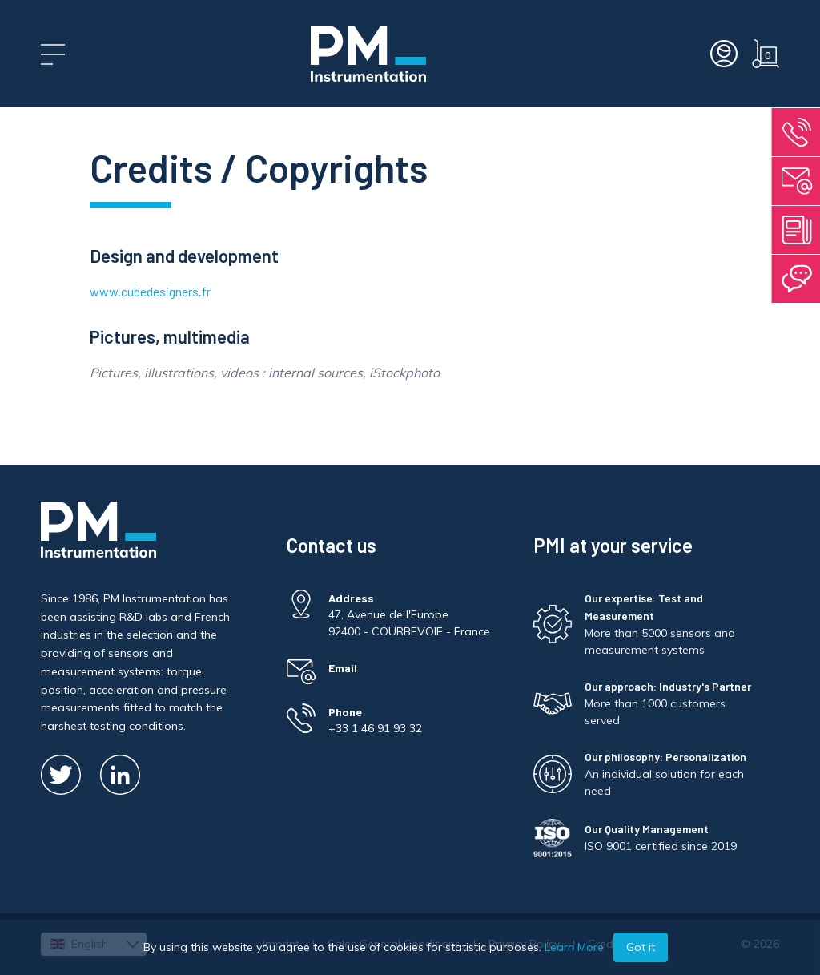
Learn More (574, 947)
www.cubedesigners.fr (150, 291)
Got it (640, 947)
